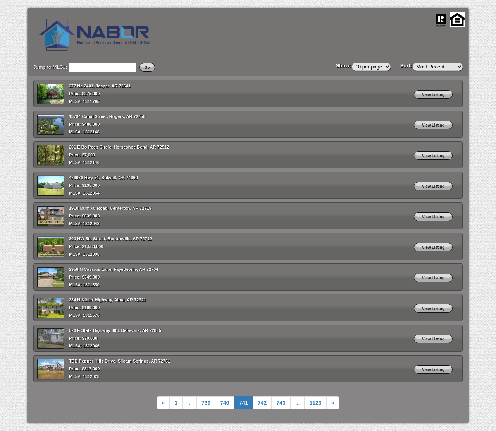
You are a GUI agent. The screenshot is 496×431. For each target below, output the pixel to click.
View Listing (433, 94)
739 (206, 403)
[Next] (315, 402)
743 (280, 403)
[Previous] (163, 402)
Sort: (406, 65)
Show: (343, 65)
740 (224, 403)
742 (262, 403)
